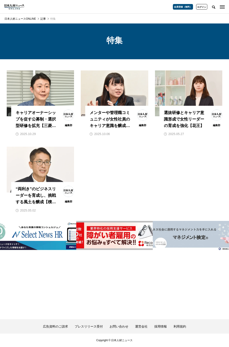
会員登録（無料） (183, 7)
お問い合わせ (119, 326)
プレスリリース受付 (89, 326)
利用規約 (180, 326)
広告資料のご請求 (55, 326)
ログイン (201, 7)
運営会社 (141, 326)
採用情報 (160, 326)
